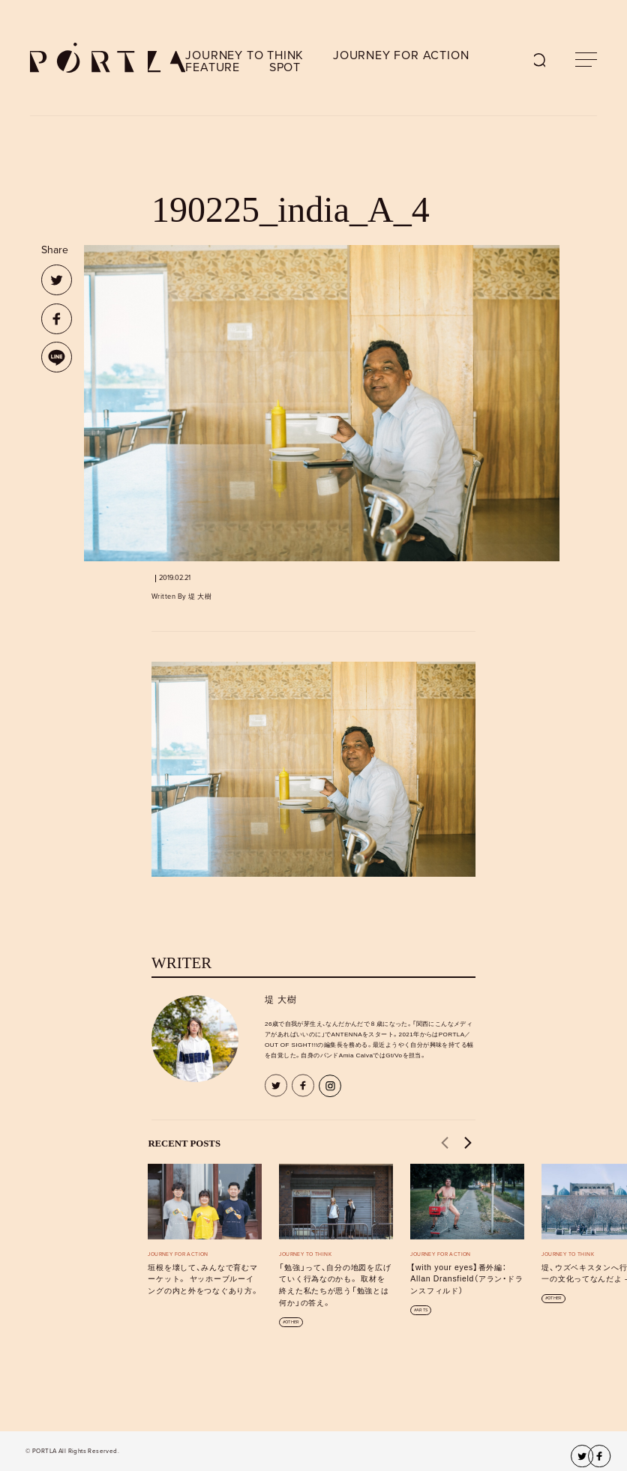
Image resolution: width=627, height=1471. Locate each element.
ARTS (422, 1310)
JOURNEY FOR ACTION (401, 55)
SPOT (285, 67)
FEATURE (212, 67)
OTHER (292, 1322)
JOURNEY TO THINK (244, 55)
